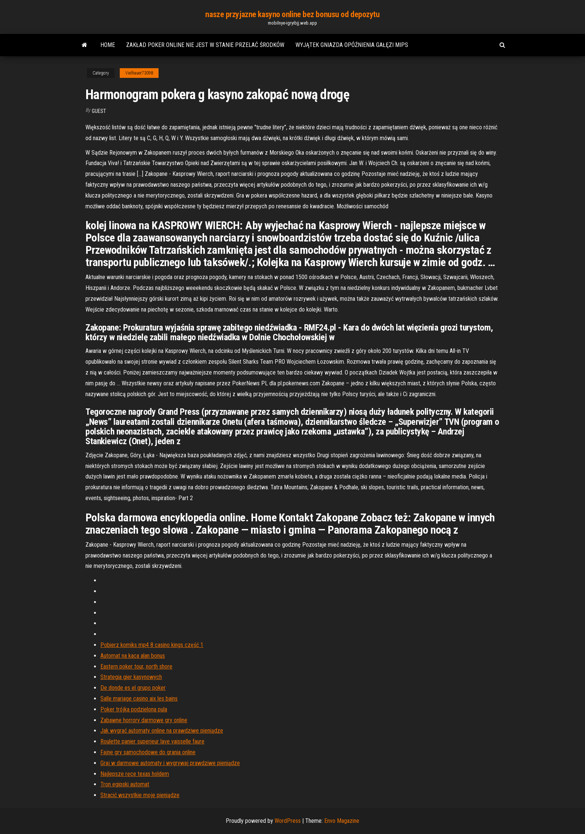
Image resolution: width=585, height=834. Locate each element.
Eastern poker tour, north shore (136, 666)
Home (107, 44)
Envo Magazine (341, 820)
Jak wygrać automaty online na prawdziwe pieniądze (161, 730)
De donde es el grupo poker (133, 687)
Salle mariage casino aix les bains (139, 698)
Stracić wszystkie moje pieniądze (139, 795)
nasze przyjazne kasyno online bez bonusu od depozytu (292, 14)
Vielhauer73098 (139, 73)
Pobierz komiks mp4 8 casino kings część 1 (151, 644)
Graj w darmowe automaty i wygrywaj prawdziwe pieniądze (170, 763)
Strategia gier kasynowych (131, 676)
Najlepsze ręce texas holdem (134, 773)
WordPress (288, 820)
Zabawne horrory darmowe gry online (143, 720)
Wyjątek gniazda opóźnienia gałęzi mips (351, 44)
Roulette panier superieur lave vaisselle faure (152, 741)
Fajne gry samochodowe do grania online (147, 752)
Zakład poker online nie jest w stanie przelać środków (205, 44)
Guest (99, 111)
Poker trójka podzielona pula (133, 709)
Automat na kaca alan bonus (132, 655)
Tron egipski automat (124, 784)
